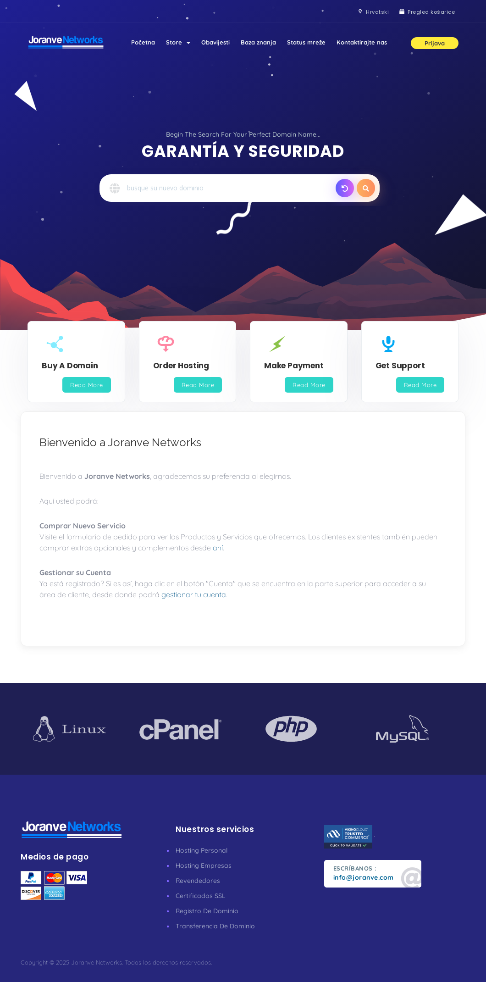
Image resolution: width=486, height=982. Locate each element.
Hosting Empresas (204, 865)
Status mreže (306, 42)
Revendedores (198, 881)
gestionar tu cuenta (193, 594)
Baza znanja (258, 42)
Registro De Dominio (207, 911)
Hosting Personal (201, 850)
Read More (86, 384)
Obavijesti (215, 42)
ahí (218, 547)
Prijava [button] (435, 43)
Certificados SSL (201, 896)
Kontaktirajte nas (362, 42)
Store (178, 42)
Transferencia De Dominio (215, 926)
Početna (143, 42)
